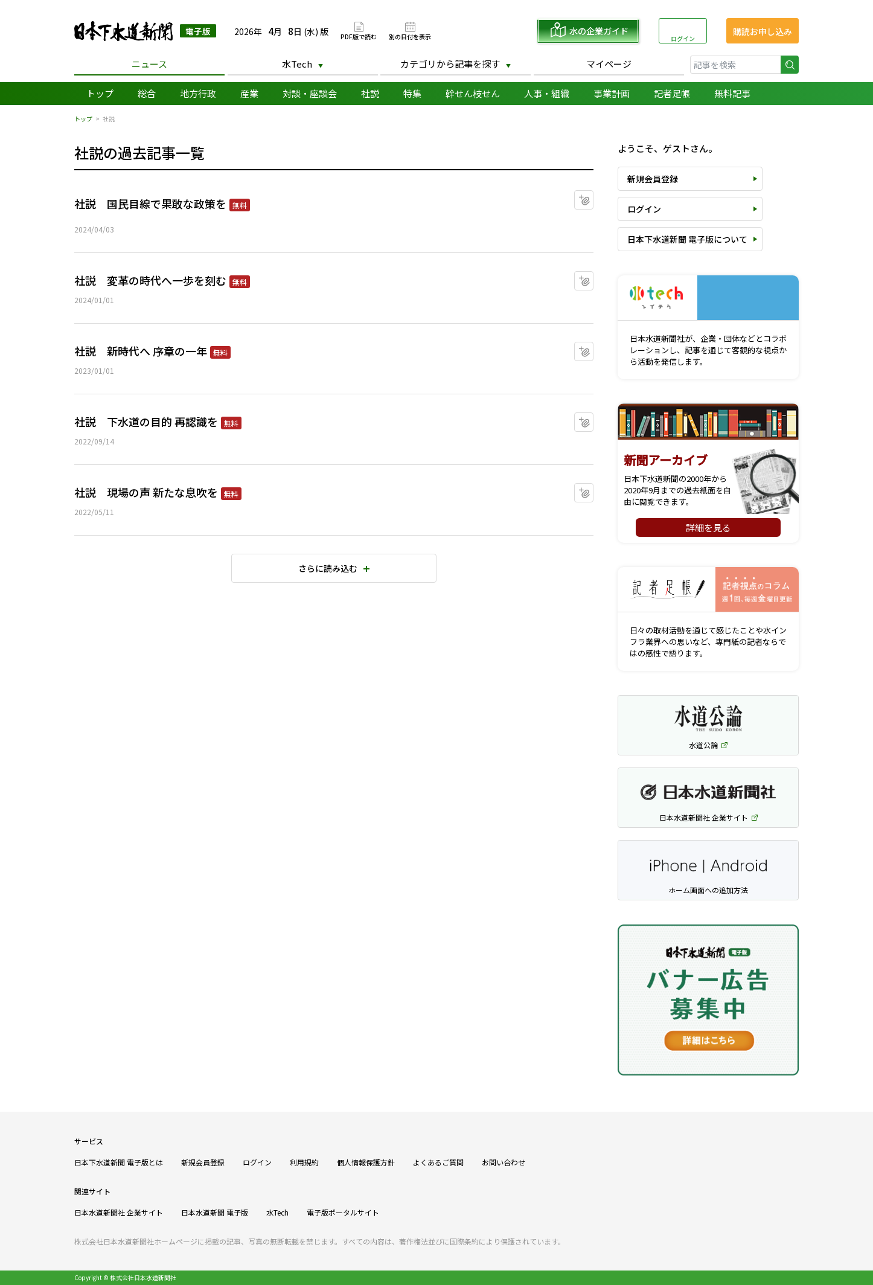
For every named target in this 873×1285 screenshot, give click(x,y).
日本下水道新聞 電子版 (145, 31)
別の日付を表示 (410, 36)
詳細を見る (708, 527)
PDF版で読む (359, 36)
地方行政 (198, 93)
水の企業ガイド (598, 31)
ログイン (683, 38)
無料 (239, 205)
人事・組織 (546, 93)
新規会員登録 (652, 179)
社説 (370, 93)
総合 (147, 93)
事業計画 (611, 93)
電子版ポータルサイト (343, 1212)
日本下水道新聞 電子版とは (118, 1162)
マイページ (609, 63)
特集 (412, 93)
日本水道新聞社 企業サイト (118, 1212)
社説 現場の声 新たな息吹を (146, 492)
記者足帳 (672, 93)
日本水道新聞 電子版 (214, 1212)
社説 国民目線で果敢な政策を (150, 203)
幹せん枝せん (473, 93)
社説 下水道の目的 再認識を (146, 421)
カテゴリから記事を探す (450, 63)
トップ (100, 93)
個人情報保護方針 (366, 1162)
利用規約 (304, 1162)
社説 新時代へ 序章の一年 (140, 351)
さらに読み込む (327, 568)
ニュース (149, 63)
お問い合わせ (503, 1162)
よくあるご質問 (438, 1162)
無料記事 (732, 93)
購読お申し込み (762, 31)
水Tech (297, 63)
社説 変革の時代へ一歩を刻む (150, 280)
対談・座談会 (310, 93)
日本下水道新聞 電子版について (687, 239)
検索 (790, 65)
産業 (249, 93)
